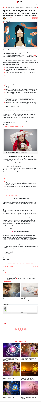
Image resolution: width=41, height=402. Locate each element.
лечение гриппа (30, 274)
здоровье (8, 274)
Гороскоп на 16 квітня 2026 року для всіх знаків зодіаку (29, 358)
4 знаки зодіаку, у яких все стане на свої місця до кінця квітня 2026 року (29, 397)
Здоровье (5, 22)
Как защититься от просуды (22, 257)
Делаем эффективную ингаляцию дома (11, 299)
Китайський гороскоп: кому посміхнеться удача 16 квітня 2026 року (10, 359)
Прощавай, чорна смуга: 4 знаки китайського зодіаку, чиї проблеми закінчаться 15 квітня (29, 378)
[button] (35, 5)
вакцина (23, 274)
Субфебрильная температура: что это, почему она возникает (28, 299)
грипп (13, 274)
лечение (18, 274)
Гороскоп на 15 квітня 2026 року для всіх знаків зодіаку (11, 396)
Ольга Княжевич (9, 17)
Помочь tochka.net (11, 7)
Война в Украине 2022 (20, 7)
